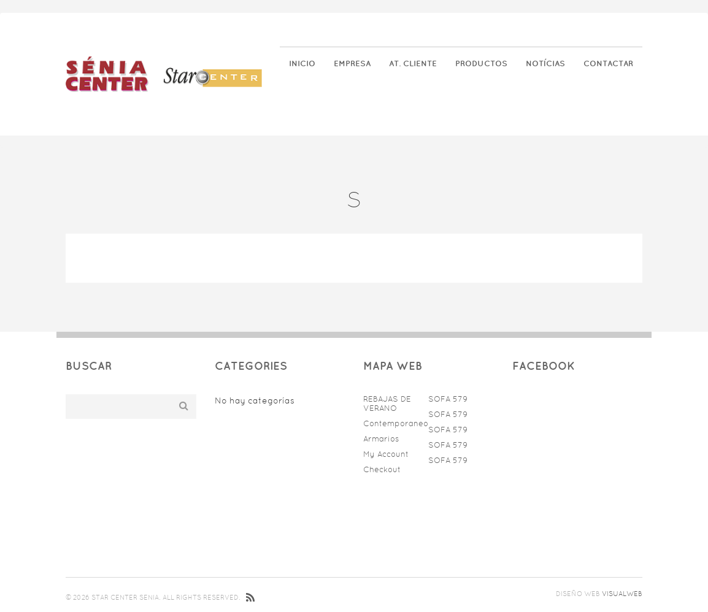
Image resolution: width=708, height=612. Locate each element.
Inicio (302, 63)
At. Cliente (413, 63)
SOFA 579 (448, 399)
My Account (386, 454)
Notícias (545, 63)
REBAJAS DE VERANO (387, 403)
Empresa (352, 63)
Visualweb (622, 593)
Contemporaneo (392, 423)
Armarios (381, 438)
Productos (481, 63)
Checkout (382, 469)
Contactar (608, 63)
